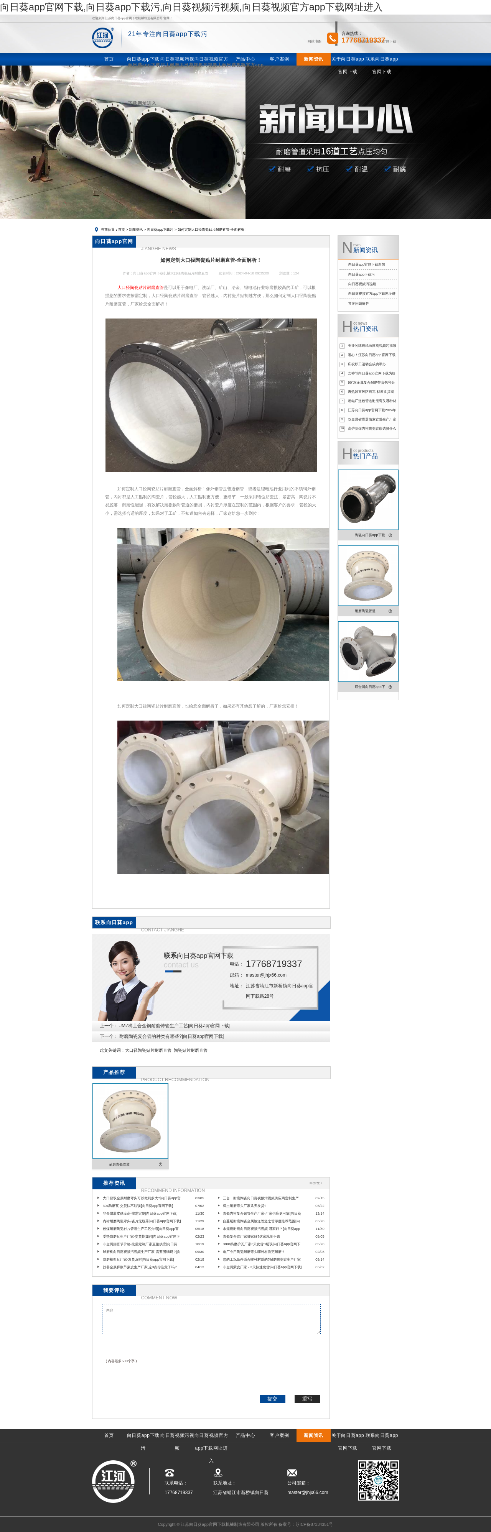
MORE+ (316, 1183)
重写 (307, 1399)
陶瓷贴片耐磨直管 (191, 1050)
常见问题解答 (358, 303)
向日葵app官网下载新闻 (367, 264)
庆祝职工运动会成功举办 (367, 364)
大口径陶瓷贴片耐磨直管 (148, 1050)
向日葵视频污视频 (362, 284)
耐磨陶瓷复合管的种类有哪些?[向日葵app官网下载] (171, 1036)
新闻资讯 (136, 230)
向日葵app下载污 (160, 230)
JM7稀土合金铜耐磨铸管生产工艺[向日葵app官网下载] (174, 1025)
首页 (121, 230)
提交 (272, 1399)
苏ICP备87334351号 (314, 1524)
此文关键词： (112, 1050)
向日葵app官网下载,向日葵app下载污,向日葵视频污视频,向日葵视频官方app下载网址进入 (191, 7)
